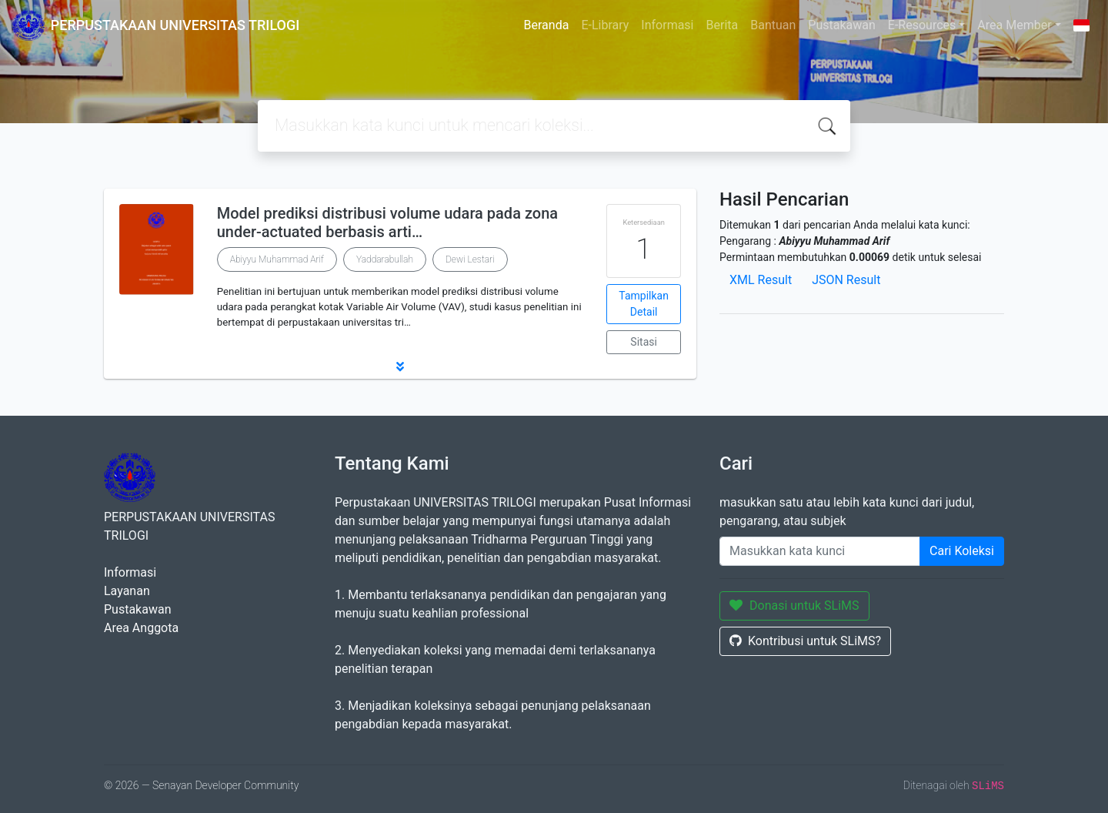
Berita (722, 25)
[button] (400, 366)
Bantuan (773, 25)
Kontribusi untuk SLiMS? (805, 641)
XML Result (760, 280)
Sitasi (643, 342)
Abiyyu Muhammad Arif (277, 259)
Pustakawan (841, 25)
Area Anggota (141, 628)
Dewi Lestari (470, 259)
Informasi (667, 25)
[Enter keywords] (819, 551)
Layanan (127, 591)
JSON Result (846, 280)
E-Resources (922, 25)
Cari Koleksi (961, 551)
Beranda (546, 25)
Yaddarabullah (384, 259)
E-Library (605, 25)
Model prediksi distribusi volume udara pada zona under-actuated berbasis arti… (387, 222)
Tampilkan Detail (644, 303)
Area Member (1014, 25)
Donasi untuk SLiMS (794, 605)
